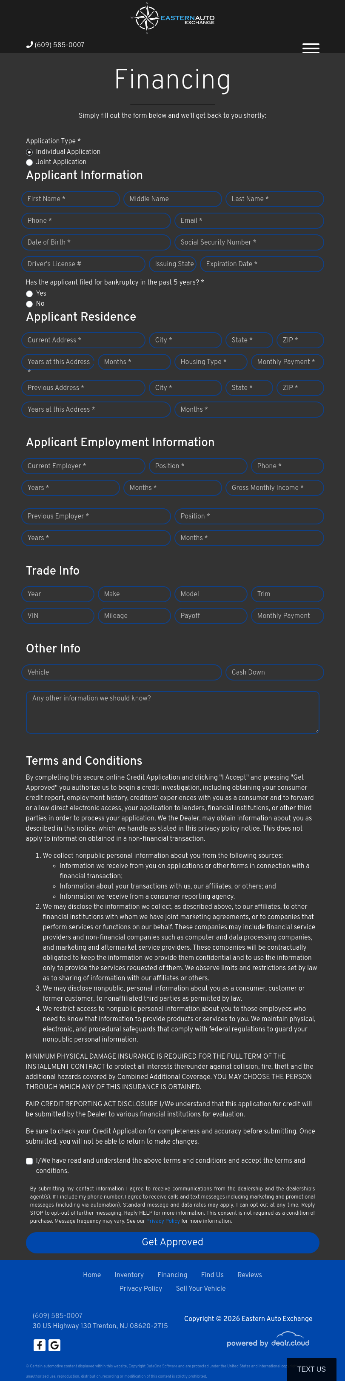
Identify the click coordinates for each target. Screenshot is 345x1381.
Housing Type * (204, 362)
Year (34, 594)
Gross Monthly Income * (268, 488)
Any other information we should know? (91, 699)
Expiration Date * (232, 264)
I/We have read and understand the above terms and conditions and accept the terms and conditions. (170, 1166)
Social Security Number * (219, 243)
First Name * (47, 199)
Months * (118, 362)
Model (190, 594)
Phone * (40, 221)
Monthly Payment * (286, 362)
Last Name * (250, 199)
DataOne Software (161, 1366)
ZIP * (291, 340)
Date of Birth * (49, 243)
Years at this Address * (59, 367)
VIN (33, 616)
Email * (192, 221)
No (40, 304)
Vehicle (38, 673)
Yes (41, 294)
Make (112, 594)
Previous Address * (56, 388)
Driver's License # (55, 264)
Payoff (190, 616)
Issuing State (174, 264)
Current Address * (55, 340)
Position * (170, 466)
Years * (38, 488)
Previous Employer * (58, 517)
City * (164, 340)
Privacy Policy (163, 1221)
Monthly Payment (283, 616)
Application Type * (53, 141)
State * (242, 340)
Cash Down (248, 673)
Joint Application (61, 162)
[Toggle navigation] (311, 45)
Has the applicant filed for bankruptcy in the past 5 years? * (115, 283)
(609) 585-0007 (55, 45)
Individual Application (68, 152)
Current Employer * (57, 466)
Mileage (116, 616)
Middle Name (149, 199)
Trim (264, 594)
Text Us (311, 1369)
